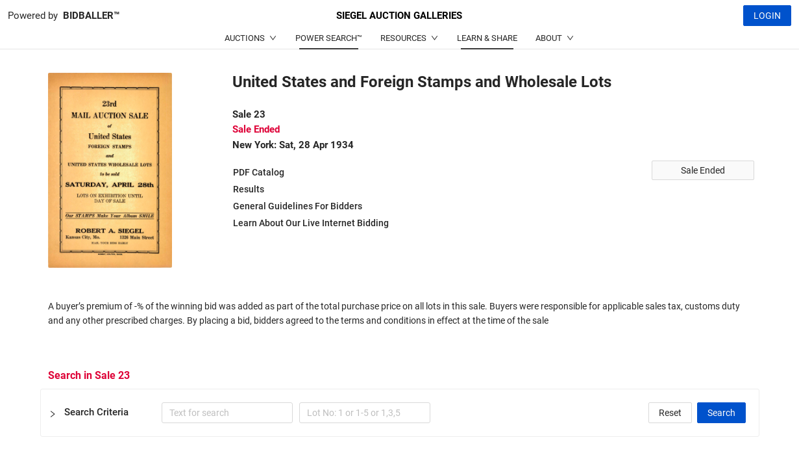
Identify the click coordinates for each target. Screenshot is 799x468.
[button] (400, 413)
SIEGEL (399, 15)
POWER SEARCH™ (328, 38)
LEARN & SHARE (487, 38)
